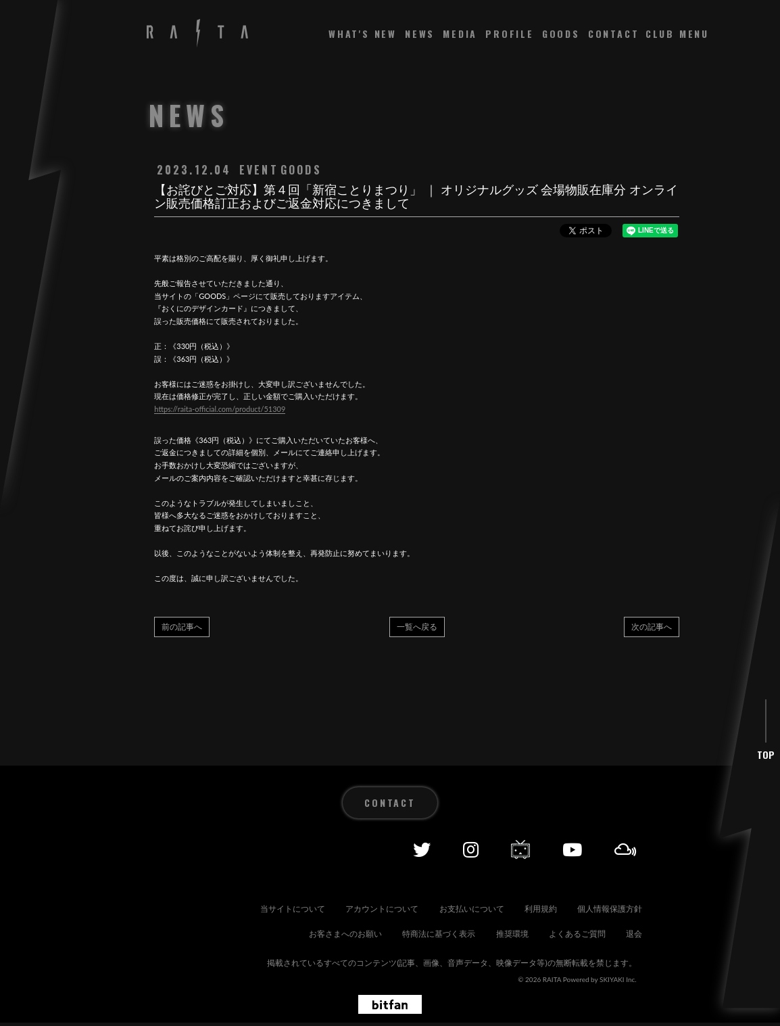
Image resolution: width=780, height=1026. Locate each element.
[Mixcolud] (625, 834)
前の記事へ (182, 627)
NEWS (420, 33)
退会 (628, 938)
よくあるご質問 (559, 938)
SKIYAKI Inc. (618, 982)
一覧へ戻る (417, 627)
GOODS (561, 33)
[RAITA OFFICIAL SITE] (197, 34)
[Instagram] (471, 834)
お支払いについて (539, 893)
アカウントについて (437, 893)
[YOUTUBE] (572, 834)
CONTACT (613, 33)
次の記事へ (651, 627)
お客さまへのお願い (429, 915)
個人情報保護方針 (328, 915)
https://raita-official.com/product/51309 (219, 408)
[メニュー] (677, 33)
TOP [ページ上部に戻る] (766, 740)
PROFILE (509, 33)
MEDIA (460, 33)
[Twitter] (422, 834)
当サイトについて (336, 893)
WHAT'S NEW (362, 33)
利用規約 (620, 893)
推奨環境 (620, 915)
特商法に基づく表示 (535, 915)
